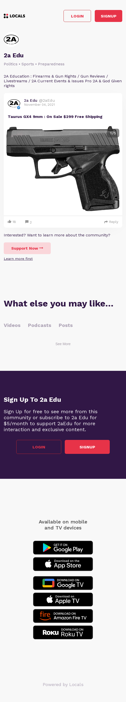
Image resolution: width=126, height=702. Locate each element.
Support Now (27, 248)
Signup (108, 16)
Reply (111, 222)
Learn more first (18, 259)
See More (63, 344)
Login (77, 16)
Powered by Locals (63, 684)
